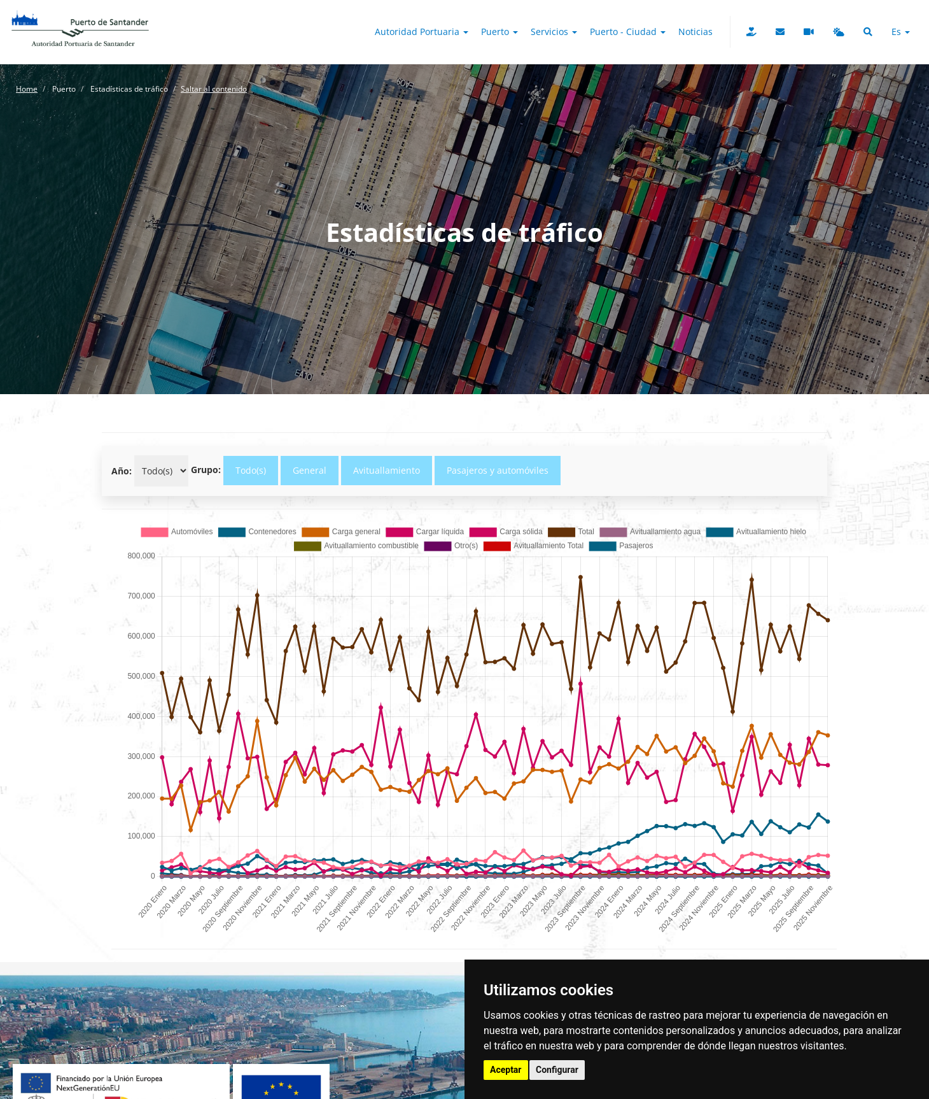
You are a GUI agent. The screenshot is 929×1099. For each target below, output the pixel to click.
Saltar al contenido (214, 88)
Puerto (499, 31)
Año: (121, 471)
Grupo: (206, 470)
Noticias (695, 31)
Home (27, 88)
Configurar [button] (557, 1070)
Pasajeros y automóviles (497, 470)
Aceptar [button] (506, 1070)
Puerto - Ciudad (628, 31)
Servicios (554, 31)
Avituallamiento (386, 470)
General (309, 470)
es (900, 31)
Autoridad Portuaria (421, 31)
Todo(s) (250, 470)
